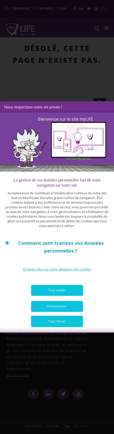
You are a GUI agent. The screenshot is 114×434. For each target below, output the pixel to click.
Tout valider (57, 290)
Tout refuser (57, 321)
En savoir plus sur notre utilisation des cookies (57, 269)
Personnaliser (57, 306)
